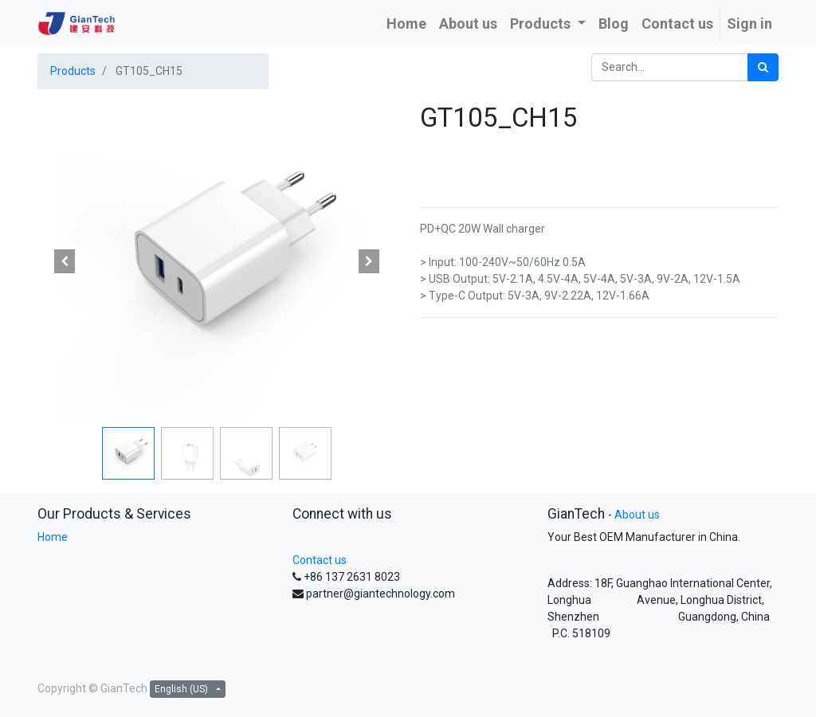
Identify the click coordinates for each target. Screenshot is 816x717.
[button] (64, 261)
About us (637, 514)
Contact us (319, 560)
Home (52, 537)
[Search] (763, 67)
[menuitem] (406, 23)
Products (73, 71)
